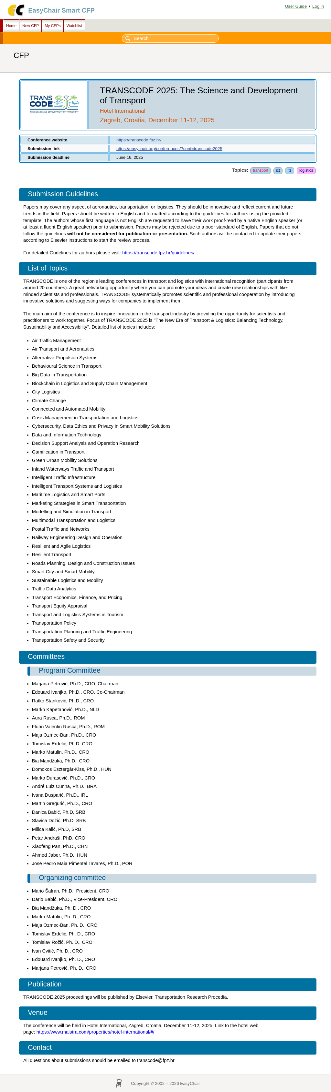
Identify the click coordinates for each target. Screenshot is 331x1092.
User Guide (296, 6)
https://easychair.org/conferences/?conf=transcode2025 (169, 148)
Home (11, 26)
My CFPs (52, 26)
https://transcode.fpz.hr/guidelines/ (158, 252)
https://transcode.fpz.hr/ (138, 140)
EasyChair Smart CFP (61, 10)
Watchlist (74, 26)
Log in (318, 6)
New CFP (30, 26)
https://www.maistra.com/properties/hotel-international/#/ (96, 1032)
